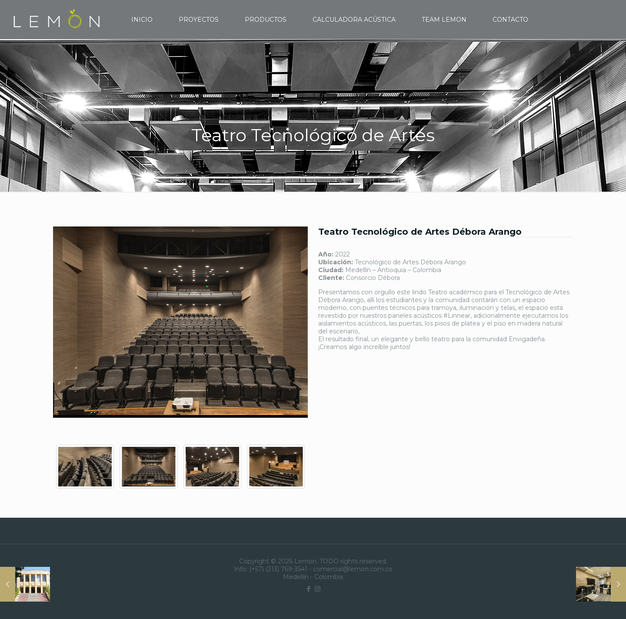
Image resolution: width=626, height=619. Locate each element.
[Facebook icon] (308, 589)
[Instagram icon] (317, 589)
